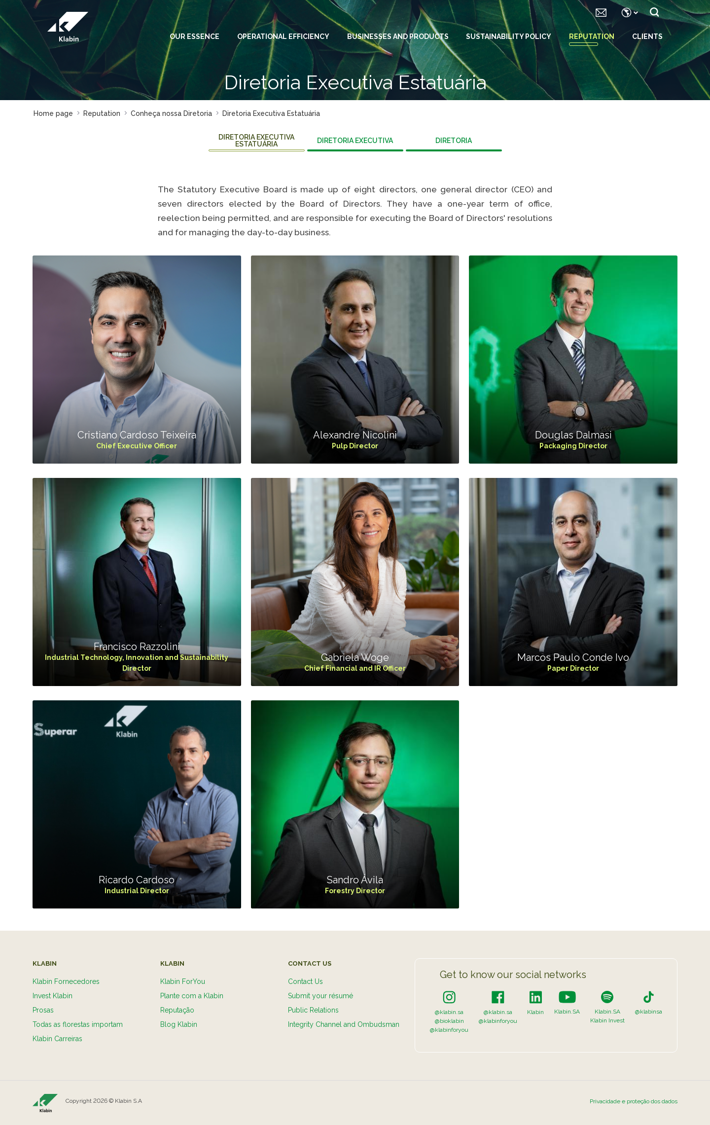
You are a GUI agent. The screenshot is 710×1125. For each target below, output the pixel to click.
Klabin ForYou (182, 981)
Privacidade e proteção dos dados (633, 1101)
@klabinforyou (449, 1029)
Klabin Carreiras (57, 1039)
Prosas (43, 1010)
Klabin (535, 1012)
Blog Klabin (178, 1024)
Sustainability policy (508, 36)
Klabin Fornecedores (66, 981)
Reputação (177, 1010)
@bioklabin (449, 1020)
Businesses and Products (398, 36)
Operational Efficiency (283, 36)
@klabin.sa (449, 1012)
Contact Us (305, 981)
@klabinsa (648, 1011)
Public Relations (313, 1010)
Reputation (591, 36)
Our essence (194, 36)
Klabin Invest (607, 1020)
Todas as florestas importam (78, 1024)
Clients (647, 36)
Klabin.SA (567, 1011)
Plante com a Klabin (191, 996)
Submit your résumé (320, 996)
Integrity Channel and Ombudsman (343, 1024)
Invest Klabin (52, 996)
